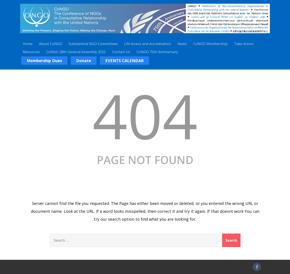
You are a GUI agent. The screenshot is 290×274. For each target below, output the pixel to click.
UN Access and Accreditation (147, 43)
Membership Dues (44, 60)
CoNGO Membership (210, 43)
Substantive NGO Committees (93, 43)
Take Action (244, 43)
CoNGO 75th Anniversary (157, 51)
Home (28, 43)
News (182, 43)
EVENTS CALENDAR (124, 60)
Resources (31, 51)
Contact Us (121, 51)
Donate (83, 60)
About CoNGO (50, 43)
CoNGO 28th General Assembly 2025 (76, 51)
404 (145, 115)
